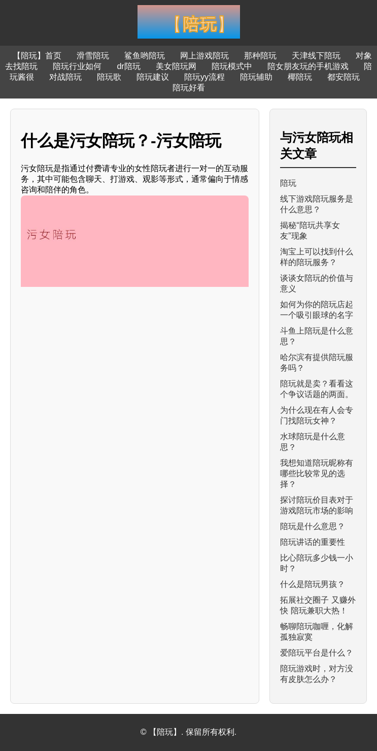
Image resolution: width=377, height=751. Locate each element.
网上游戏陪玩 (204, 55)
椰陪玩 (300, 77)
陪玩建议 (152, 77)
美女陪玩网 (176, 66)
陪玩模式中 (232, 66)
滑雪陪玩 (93, 55)
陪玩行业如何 (77, 66)
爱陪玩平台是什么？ (316, 652)
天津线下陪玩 (316, 55)
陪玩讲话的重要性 (312, 542)
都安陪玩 (343, 77)
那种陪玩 (260, 55)
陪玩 (288, 183)
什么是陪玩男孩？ (312, 584)
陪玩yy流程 (204, 77)
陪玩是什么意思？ (312, 526)
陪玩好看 (189, 87)
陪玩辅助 (256, 77)
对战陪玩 (65, 77)
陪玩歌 (109, 77)
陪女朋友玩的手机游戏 (308, 66)
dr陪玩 (128, 66)
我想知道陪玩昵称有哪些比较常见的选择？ (316, 473)
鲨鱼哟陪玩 (144, 55)
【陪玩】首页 (37, 55)
